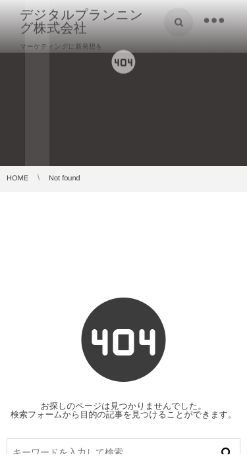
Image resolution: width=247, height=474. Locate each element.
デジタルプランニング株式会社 (81, 21)
